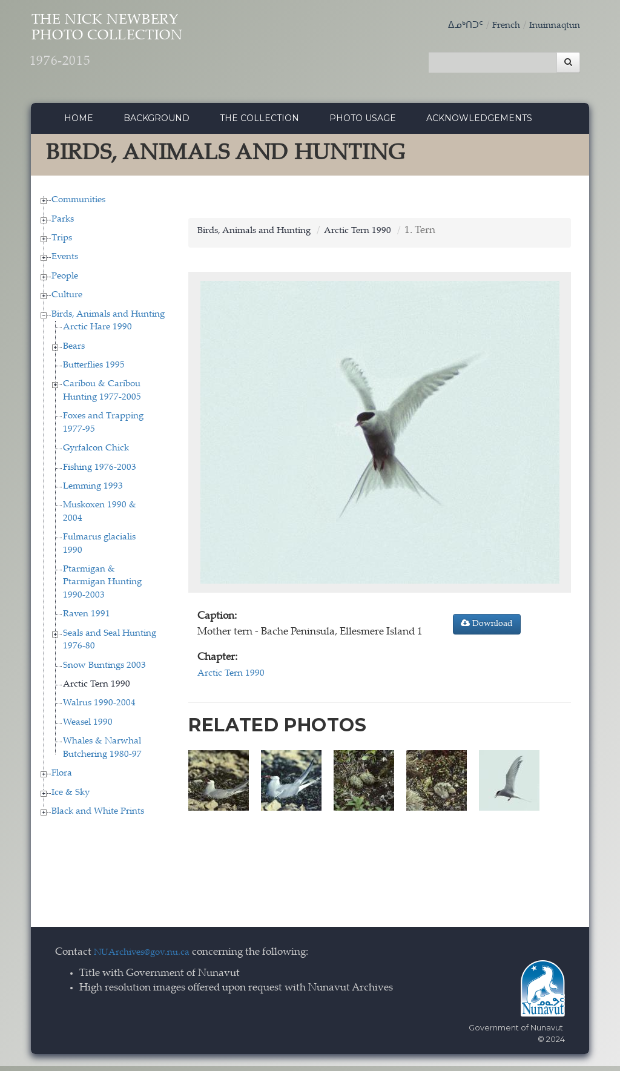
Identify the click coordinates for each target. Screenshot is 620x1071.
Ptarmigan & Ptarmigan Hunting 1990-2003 (102, 587)
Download (487, 629)
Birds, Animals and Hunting (108, 319)
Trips (61, 243)
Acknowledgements (479, 122)
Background (157, 122)
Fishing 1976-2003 (99, 472)
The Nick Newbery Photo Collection (143, 49)
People (64, 281)
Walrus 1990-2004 (99, 708)
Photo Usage (362, 122)
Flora (61, 778)
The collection (259, 122)
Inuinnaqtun (551, 26)
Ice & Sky (70, 797)
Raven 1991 (86, 619)
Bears (74, 351)
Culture (66, 300)
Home (78, 122)
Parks (62, 224)
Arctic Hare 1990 (97, 332)
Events (64, 262)
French (497, 26)
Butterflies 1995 (94, 370)
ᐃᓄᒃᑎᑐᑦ (453, 26)
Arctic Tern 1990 (96, 689)
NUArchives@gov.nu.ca (148, 958)
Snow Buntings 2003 (104, 670)
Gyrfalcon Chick (96, 453)
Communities (78, 204)
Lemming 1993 (93, 491)
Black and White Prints (97, 816)
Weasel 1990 (88, 727)
